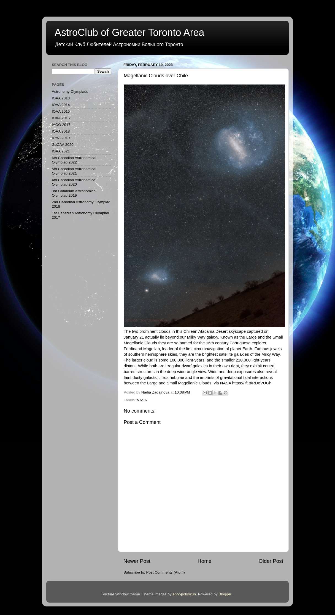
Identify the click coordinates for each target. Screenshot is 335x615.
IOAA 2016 (61, 118)
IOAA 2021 (61, 151)
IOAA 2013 (61, 98)
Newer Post (136, 561)
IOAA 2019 (61, 138)
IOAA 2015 (61, 111)
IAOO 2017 (61, 125)
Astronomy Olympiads (70, 91)
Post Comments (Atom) (165, 572)
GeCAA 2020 (63, 144)
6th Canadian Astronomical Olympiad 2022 (74, 160)
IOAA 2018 (61, 131)
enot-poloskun (184, 594)
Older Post (271, 561)
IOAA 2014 (61, 105)
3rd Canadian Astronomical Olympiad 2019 (74, 193)
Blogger (225, 594)
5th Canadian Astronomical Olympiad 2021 (74, 171)
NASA (142, 400)
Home (204, 561)
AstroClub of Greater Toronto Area (129, 32)
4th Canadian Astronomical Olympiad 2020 (74, 182)
